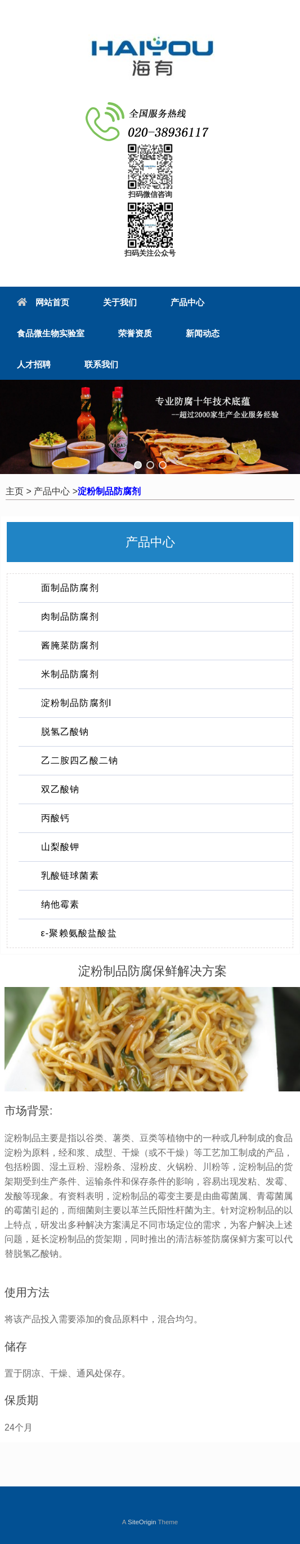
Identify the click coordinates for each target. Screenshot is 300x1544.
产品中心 (187, 302)
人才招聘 (34, 364)
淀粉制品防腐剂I (76, 703)
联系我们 (101, 364)
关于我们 (120, 302)
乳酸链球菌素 (70, 875)
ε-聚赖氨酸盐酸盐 (79, 933)
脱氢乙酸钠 (65, 731)
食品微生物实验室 (50, 333)
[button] (138, 465)
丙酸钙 (55, 818)
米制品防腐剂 (70, 674)
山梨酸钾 (60, 847)
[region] (150, 427)
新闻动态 (203, 333)
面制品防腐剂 (70, 588)
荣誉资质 (135, 333)
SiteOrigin (142, 1522)
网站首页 (43, 302)
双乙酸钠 (60, 789)
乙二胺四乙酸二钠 (80, 760)
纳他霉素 (60, 904)
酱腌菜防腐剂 (70, 645)
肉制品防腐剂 (70, 616)
